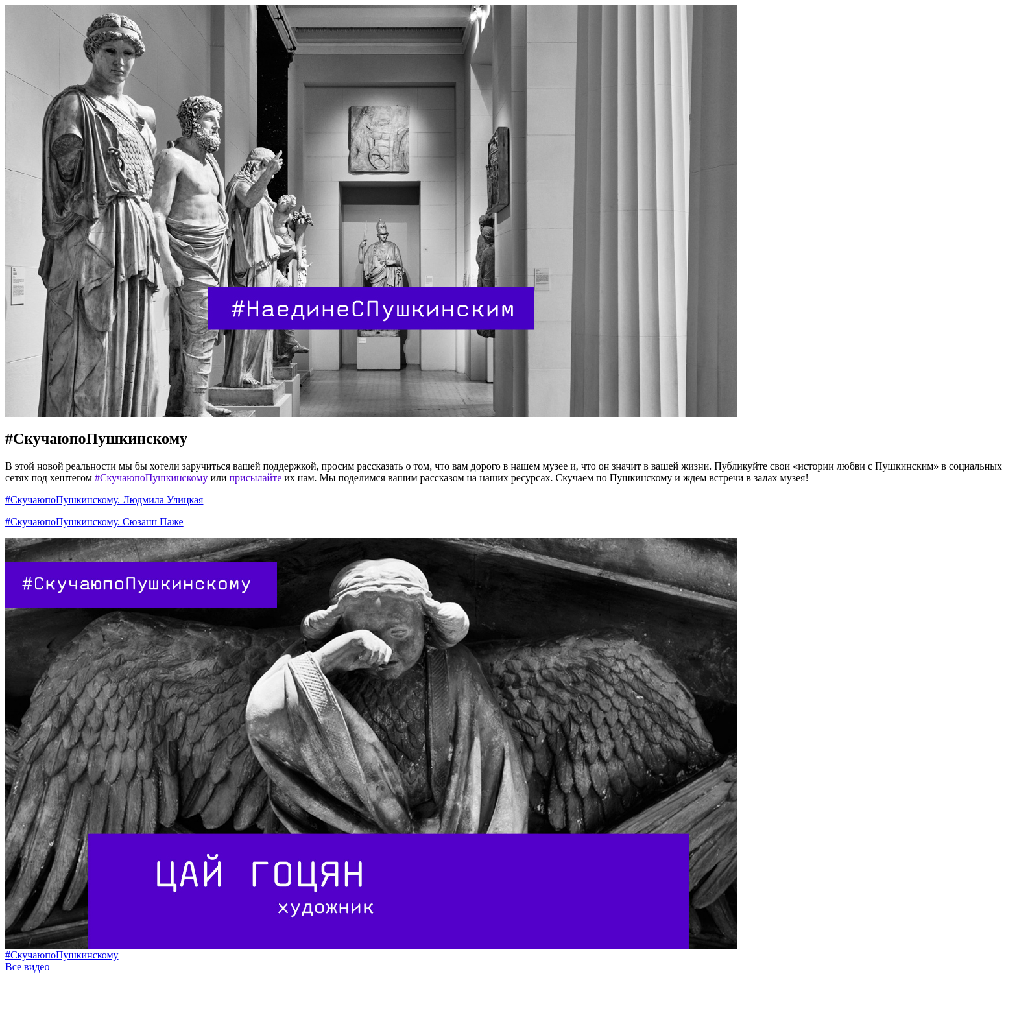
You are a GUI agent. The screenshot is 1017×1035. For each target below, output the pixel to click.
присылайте (256, 477)
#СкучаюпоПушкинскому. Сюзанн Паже (94, 521)
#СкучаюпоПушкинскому (96, 438)
